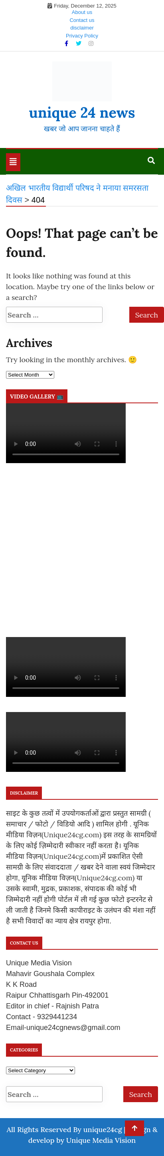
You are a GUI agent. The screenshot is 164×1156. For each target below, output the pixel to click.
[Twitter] (79, 43)
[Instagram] (91, 43)
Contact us (81, 20)
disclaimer (82, 28)
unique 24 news (82, 112)
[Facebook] (67, 43)
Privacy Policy (82, 36)
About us (82, 12)
